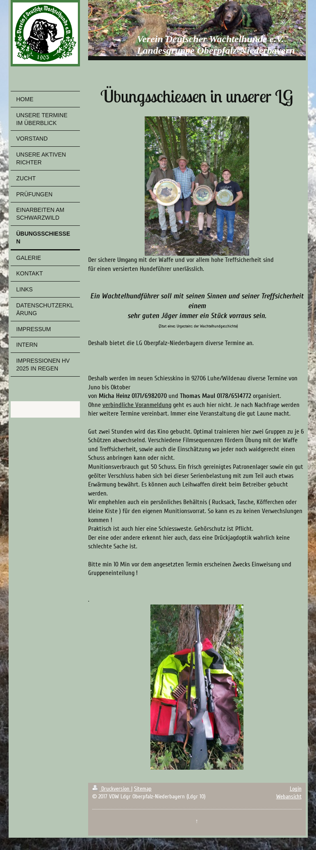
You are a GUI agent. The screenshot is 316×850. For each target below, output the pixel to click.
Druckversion (111, 788)
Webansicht (289, 796)
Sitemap (143, 788)
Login (296, 788)
